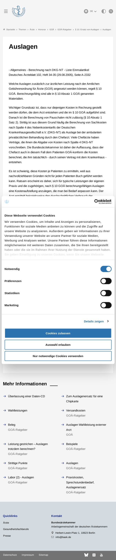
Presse (7, 535)
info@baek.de (63, 537)
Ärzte (6, 522)
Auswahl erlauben (57, 344)
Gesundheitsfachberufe (16, 529)
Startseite (9, 29)
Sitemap (43, 554)
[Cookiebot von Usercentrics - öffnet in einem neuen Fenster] (94, 201)
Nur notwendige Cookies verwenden (58, 356)
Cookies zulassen (58, 333)
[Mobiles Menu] (6, 11)
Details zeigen (94, 321)
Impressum (28, 554)
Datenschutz (10, 554)
